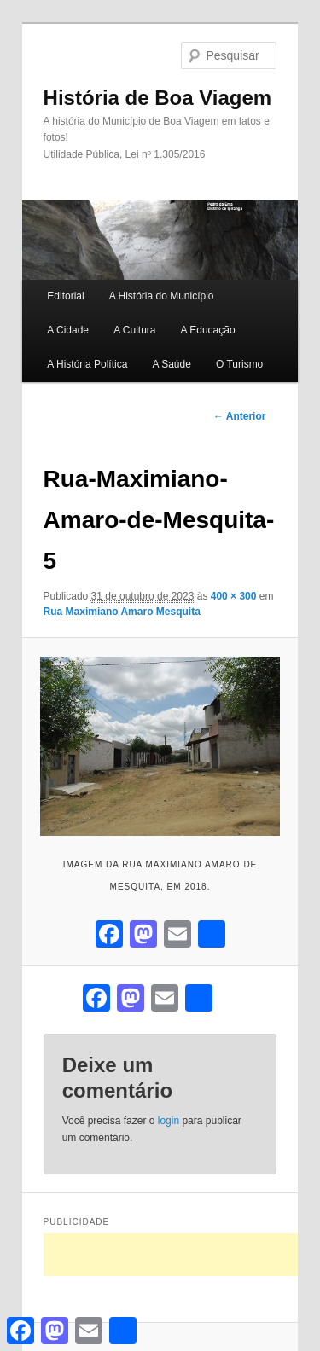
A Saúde (171, 364)
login (168, 1121)
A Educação (208, 330)
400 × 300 (234, 596)
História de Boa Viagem (158, 97)
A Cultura (134, 330)
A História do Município (161, 296)
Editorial (65, 296)
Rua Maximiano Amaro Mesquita (122, 612)
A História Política (87, 364)
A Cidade (68, 330)
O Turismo (239, 364)
